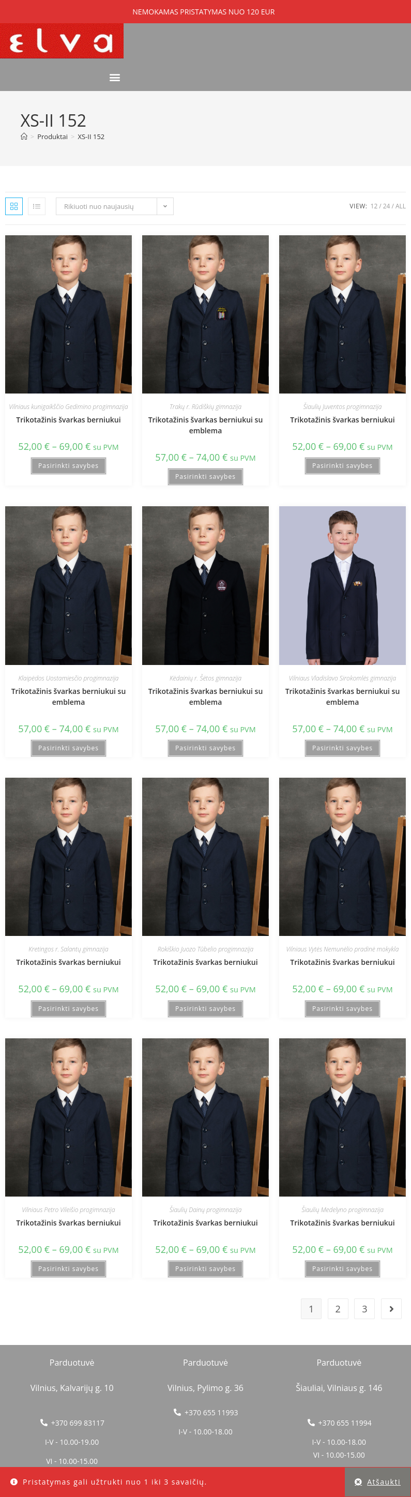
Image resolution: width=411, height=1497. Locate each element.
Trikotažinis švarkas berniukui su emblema (205, 425)
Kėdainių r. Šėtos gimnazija (205, 678)
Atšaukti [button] (384, 1482)
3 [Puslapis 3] (364, 1309)
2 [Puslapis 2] (338, 1309)
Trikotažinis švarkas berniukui (68, 420)
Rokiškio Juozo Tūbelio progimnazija (206, 949)
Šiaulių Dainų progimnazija (206, 1209)
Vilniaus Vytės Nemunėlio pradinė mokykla (342, 949)
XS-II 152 (91, 136)
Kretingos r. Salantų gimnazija (68, 949)
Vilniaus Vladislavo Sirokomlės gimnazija (342, 678)
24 (386, 206)
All (400, 206)
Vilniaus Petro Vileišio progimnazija (68, 1209)
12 (374, 206)
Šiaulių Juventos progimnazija (342, 406)
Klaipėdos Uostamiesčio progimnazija (68, 678)
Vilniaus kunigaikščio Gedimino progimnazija (68, 406)
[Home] (24, 136)
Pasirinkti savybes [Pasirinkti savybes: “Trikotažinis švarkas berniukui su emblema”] (205, 476)
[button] (115, 77)
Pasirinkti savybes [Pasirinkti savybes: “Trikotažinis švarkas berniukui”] (68, 465)
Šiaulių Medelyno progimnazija (342, 1209)
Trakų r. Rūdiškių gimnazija (205, 406)
